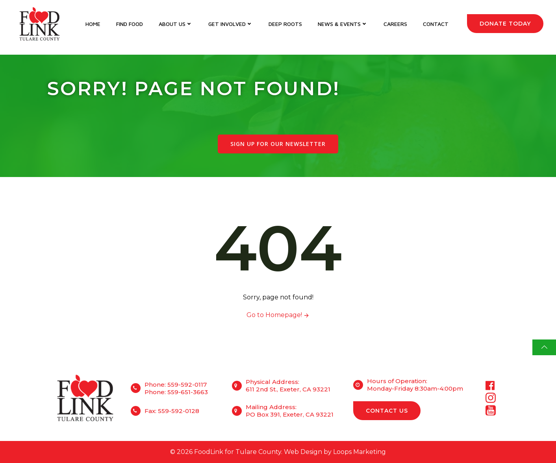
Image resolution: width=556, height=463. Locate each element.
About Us (176, 23)
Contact (436, 23)
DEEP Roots (285, 23)
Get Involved (230, 23)
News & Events (343, 23)
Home (92, 23)
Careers (395, 23)
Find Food (129, 23)
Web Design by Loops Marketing (335, 452)
